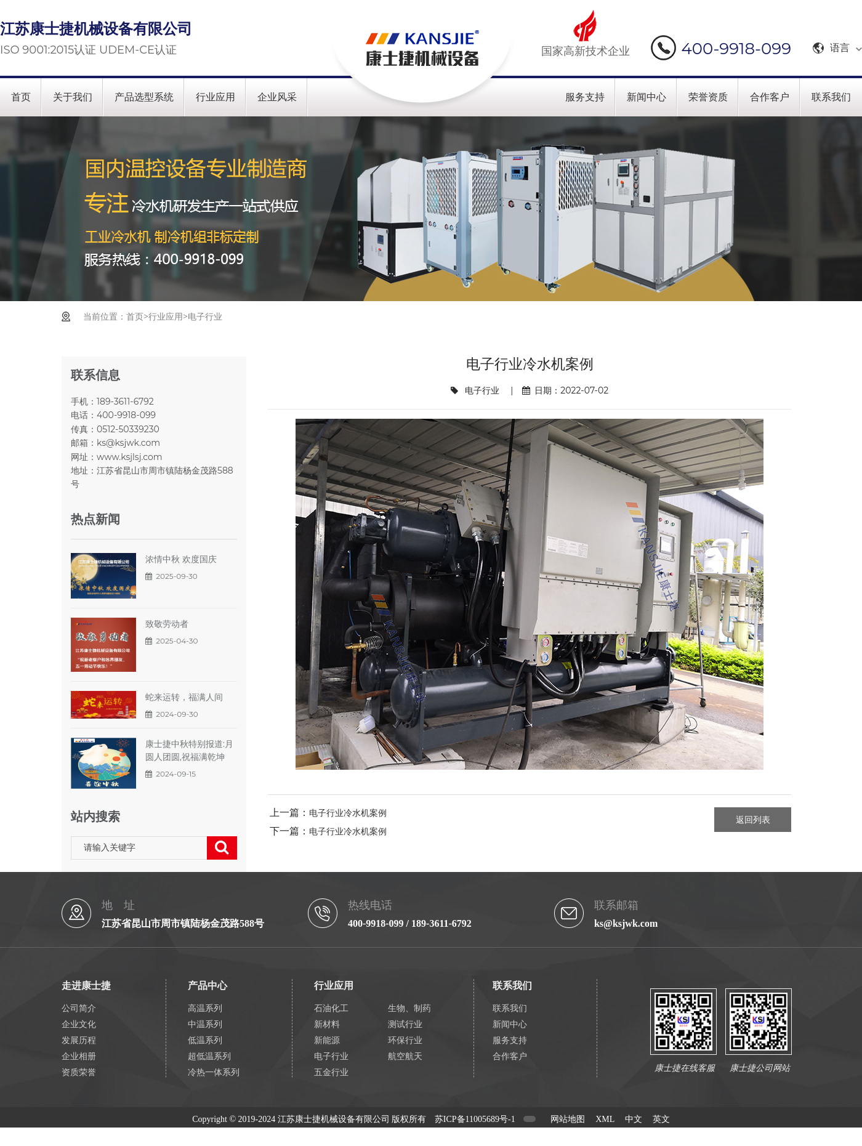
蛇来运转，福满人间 (184, 697)
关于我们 (72, 97)
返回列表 (753, 819)
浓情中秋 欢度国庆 (181, 559)
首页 (21, 97)
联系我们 (831, 97)
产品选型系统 (144, 97)
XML (604, 1119)
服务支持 (585, 97)
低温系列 (205, 1040)
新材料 (327, 1024)
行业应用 (215, 97)
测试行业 (405, 1024)
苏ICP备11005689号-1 (475, 1119)
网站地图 (567, 1119)
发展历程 (79, 1040)
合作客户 (769, 97)
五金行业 (331, 1072)
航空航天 (405, 1056)
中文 (633, 1119)
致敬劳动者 (166, 623)
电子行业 (205, 316)
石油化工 (331, 1008)
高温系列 (205, 1008)
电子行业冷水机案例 (348, 812)
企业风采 (277, 97)
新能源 (327, 1040)
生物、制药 (409, 1008)
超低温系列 (209, 1056)
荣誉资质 (708, 97)
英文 (661, 1119)
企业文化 (79, 1024)
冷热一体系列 (214, 1072)
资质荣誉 (79, 1072)
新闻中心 (646, 97)
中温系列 (205, 1024)
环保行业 (405, 1040)
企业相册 (79, 1056)
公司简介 (79, 1008)
